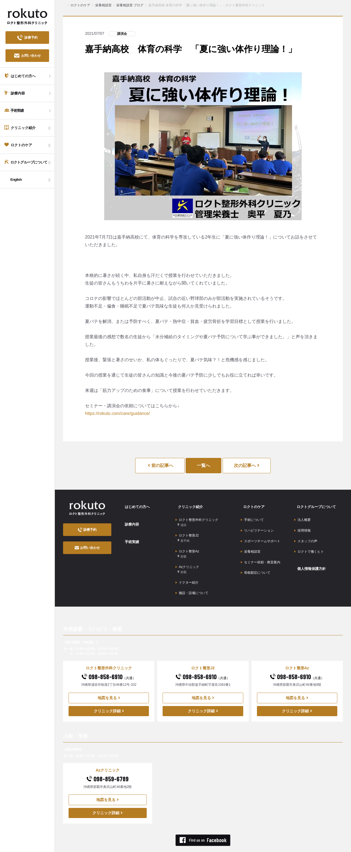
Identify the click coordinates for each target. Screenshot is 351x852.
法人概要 (302, 515)
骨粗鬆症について (255, 558)
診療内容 (129, 519)
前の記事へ (160, 465)
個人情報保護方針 (309, 554)
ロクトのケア (251, 505)
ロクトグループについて (315, 505)
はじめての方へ (135, 505)
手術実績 (129, 532)
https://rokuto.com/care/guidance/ (117, 413)
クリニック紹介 (188, 505)
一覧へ (203, 465)
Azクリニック (187, 557)
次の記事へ (246, 465)
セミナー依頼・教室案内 (260, 549)
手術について (252, 515)
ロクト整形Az (187, 544)
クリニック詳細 (109, 693)
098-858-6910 (109, 659)
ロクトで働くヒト (309, 541)
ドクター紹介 (187, 568)
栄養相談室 (251, 541)
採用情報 (302, 524)
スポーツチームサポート (260, 532)
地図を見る (109, 680)
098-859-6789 (108, 761)
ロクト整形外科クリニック (197, 518)
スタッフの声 (305, 532)
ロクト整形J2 (187, 531)
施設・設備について (192, 576)
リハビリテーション (257, 524)
